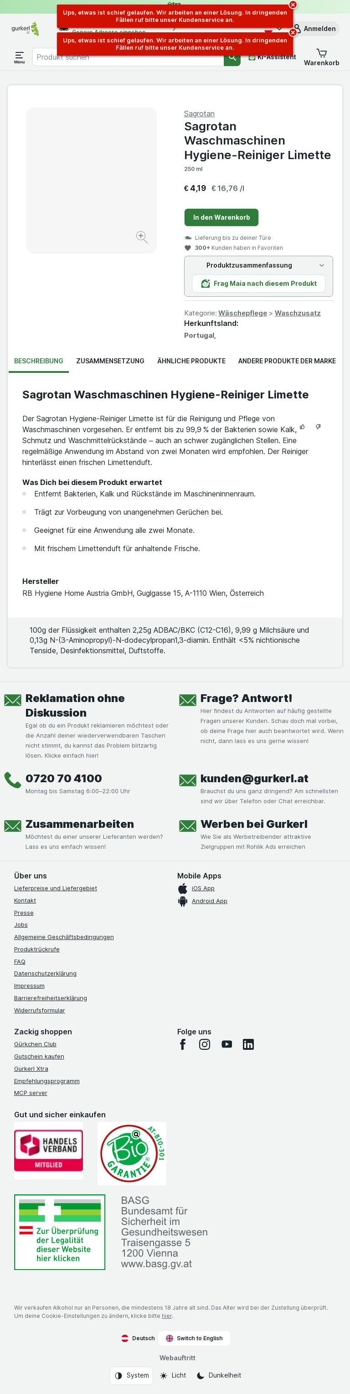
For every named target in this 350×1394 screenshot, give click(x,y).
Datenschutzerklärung (45, 973)
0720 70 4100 (64, 778)
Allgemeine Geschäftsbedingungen (64, 936)
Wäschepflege (242, 313)
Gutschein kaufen (39, 1056)
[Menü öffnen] (19, 57)
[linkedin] (248, 1044)
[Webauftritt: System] (131, 1376)
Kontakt (25, 900)
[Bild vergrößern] (142, 238)
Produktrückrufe (37, 949)
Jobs (21, 924)
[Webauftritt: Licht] (172, 1376)
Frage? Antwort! (247, 698)
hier (167, 1315)
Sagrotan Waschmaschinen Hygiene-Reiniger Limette (257, 140)
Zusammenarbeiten (80, 824)
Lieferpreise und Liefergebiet (55, 888)
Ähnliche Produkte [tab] (191, 361)
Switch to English (194, 1338)
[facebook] (182, 1044)
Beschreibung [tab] (38, 361)
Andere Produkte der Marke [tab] (287, 361)
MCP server (30, 1092)
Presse (24, 912)
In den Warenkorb (221, 217)
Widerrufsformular (39, 1010)
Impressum (29, 985)
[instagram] (204, 1044)
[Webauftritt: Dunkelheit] (218, 1376)
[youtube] (226, 1044)
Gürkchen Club (35, 1044)
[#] (59, 1232)
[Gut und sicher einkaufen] (132, 1153)
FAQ (20, 961)
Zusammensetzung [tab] (110, 361)
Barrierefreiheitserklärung (50, 998)
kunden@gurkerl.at (255, 778)
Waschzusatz (298, 313)
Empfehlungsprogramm (47, 1080)
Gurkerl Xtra (31, 1068)
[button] (314, 28)
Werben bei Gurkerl (254, 824)
